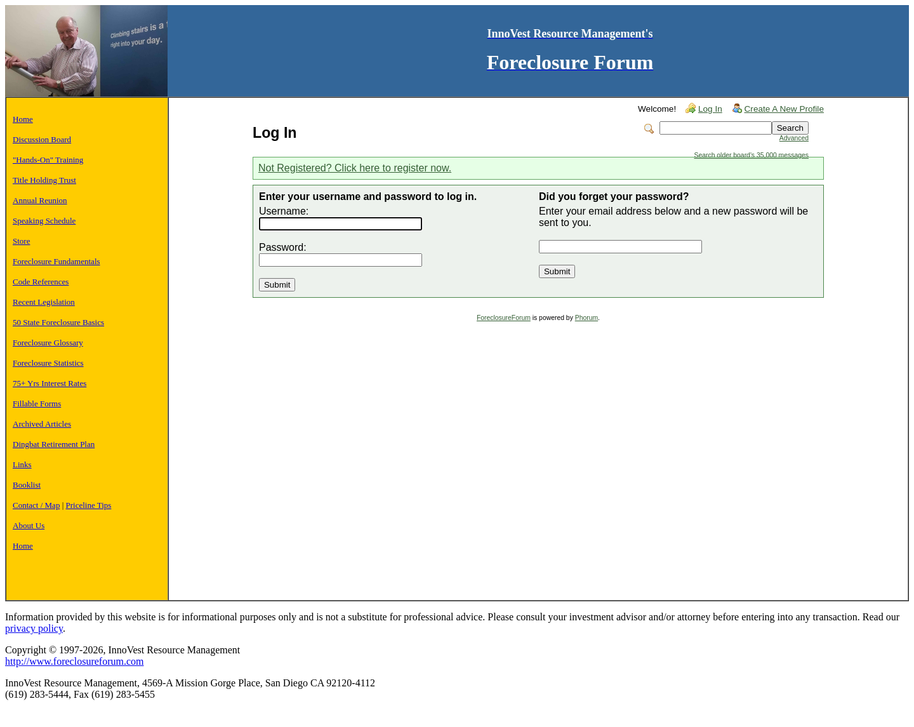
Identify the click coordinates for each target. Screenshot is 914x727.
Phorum (586, 317)
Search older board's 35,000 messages (751, 155)
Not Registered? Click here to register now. (354, 168)
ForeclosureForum (504, 317)
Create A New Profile (784, 109)
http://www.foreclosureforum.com (74, 661)
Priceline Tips (89, 505)
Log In (710, 109)
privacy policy (34, 628)
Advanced (794, 138)
